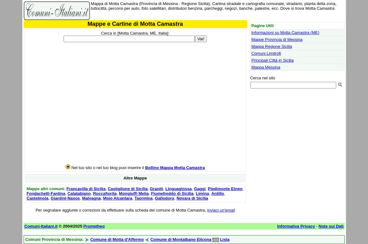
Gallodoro (164, 198)
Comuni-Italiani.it (41, 226)
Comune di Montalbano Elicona (181, 239)
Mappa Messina (266, 67)
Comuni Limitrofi (266, 53)
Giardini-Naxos (65, 198)
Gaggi (200, 188)
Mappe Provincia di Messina (277, 39)
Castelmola (37, 198)
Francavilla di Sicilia (85, 188)
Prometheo (94, 226)
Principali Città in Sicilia (273, 60)
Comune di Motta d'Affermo (117, 239)
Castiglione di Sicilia (127, 188)
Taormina (143, 198)
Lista (224, 239)
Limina (202, 193)
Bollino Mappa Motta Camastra (175, 167)
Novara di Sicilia (192, 198)
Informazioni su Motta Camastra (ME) (286, 32)
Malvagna (91, 198)
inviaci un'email (221, 210)
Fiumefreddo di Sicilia (172, 193)
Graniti (156, 188)
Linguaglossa (178, 188)
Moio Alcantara (117, 198)
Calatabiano (79, 193)
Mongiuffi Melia (134, 193)
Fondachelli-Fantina (46, 193)
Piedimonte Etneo (225, 188)
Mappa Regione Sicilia (272, 46)
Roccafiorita (104, 193)
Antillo (217, 193)
